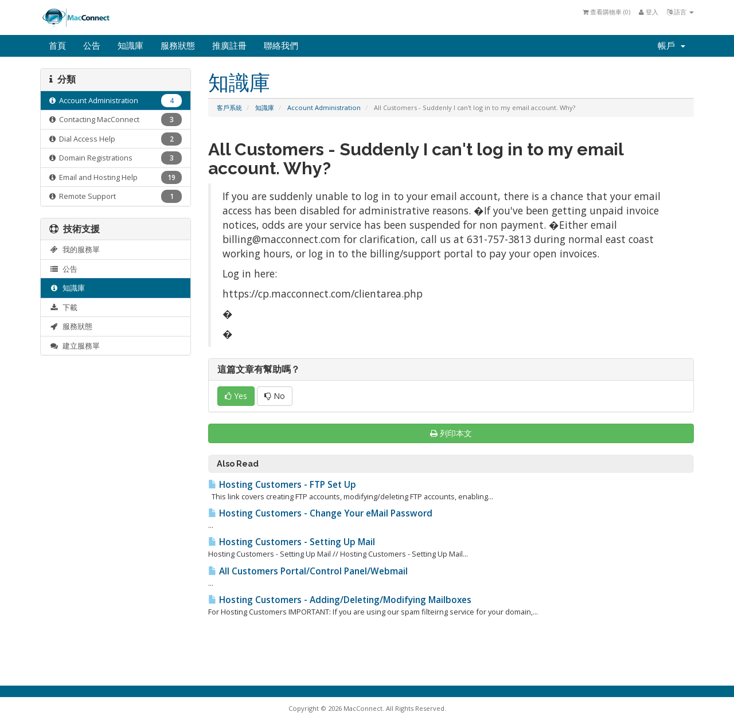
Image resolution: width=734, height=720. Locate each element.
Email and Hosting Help (115, 177)
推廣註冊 (229, 46)
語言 (680, 11)
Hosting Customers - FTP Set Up (282, 485)
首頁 (57, 46)
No (274, 395)
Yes (236, 395)
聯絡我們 (281, 46)
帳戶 (671, 46)
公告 (91, 46)
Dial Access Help (115, 139)
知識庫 (130, 46)
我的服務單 (74, 249)
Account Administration (324, 107)
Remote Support (115, 196)
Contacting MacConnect (115, 119)
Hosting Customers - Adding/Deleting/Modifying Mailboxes (339, 600)
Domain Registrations (115, 158)
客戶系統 (229, 107)
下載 (63, 307)
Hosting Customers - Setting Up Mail (291, 542)
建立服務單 (74, 346)
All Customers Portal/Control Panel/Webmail (308, 571)
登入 (648, 11)
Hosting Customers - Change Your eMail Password (320, 513)
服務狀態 (178, 46)
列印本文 (451, 433)
